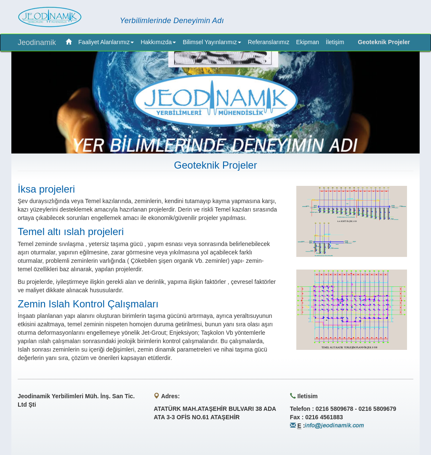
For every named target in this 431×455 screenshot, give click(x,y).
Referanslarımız (269, 42)
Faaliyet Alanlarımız (106, 42)
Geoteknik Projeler (384, 42)
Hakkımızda (158, 42)
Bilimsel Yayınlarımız (212, 42)
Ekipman (307, 42)
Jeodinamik (37, 42)
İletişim (335, 42)
